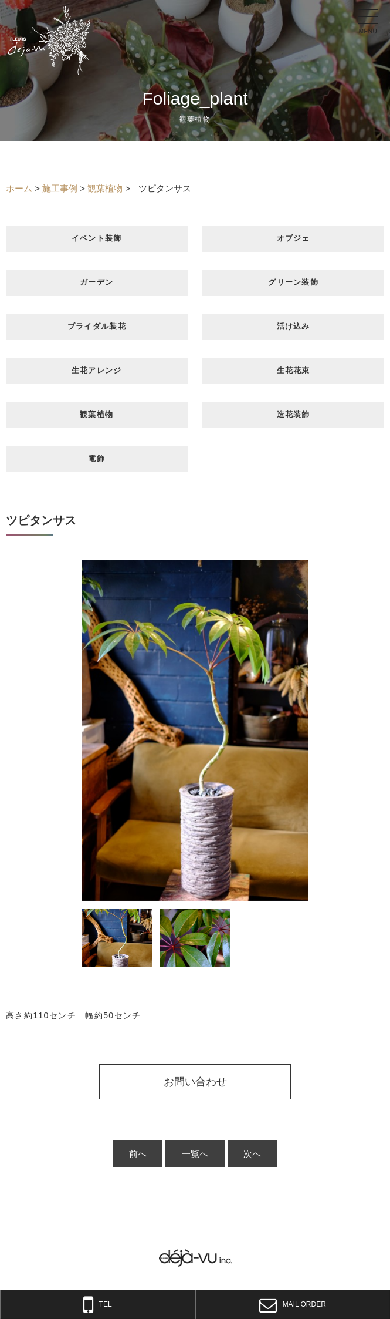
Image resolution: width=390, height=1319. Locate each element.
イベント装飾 (97, 238)
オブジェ (293, 238)
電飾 (96, 458)
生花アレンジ (97, 370)
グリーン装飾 (293, 282)
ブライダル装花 (96, 326)
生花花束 (293, 370)
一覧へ (195, 1154)
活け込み (293, 326)
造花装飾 (293, 414)
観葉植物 (96, 414)
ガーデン (96, 282)
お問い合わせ (195, 1082)
